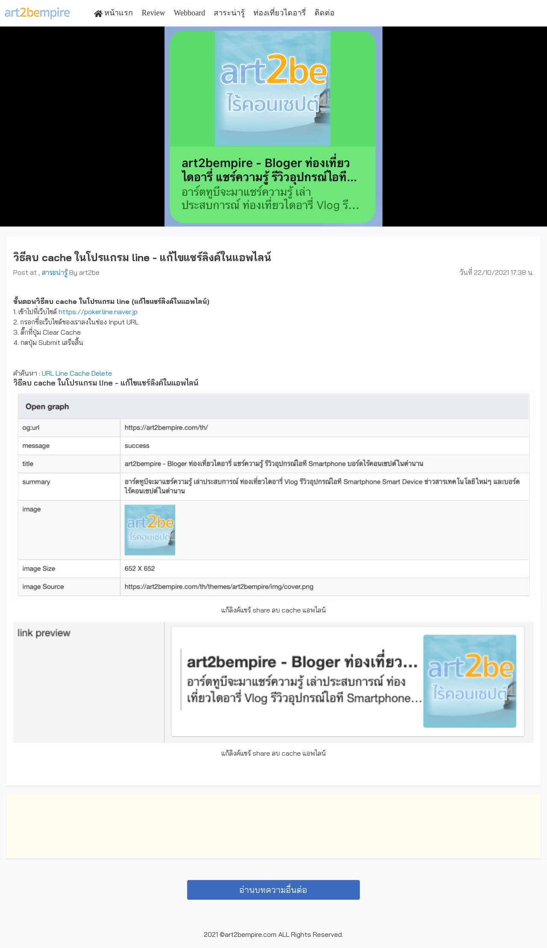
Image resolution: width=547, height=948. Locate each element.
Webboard (189, 13)
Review (153, 13)
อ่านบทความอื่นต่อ (273, 889)
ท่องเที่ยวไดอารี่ (279, 13)
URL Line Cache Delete (77, 373)
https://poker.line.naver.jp (98, 311)
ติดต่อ (325, 13)
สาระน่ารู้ (229, 13)
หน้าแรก (113, 13)
